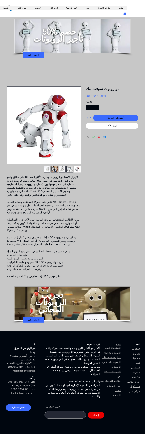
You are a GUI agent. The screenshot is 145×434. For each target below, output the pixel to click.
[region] (72, 40)
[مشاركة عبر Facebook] (104, 137)
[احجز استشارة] (18, 407)
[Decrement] (97, 107)
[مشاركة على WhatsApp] (93, 137)
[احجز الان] (33, 55)
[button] (124, 13)
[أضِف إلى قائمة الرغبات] (89, 118)
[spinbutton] (92, 107)
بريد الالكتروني (52, 407)
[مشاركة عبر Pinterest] (99, 137)
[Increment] (88, 107)
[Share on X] (88, 137)
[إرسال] (96, 415)
